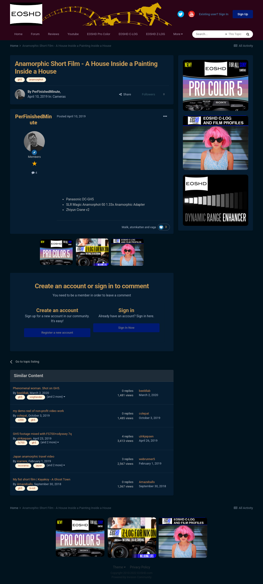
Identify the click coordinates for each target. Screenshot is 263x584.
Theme (119, 567)
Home (18, 34)
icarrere (22, 461)
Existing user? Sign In (213, 14)
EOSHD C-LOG (128, 34)
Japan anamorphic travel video (33, 456)
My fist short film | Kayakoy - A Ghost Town (41, 479)
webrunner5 (147, 459)
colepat (22, 415)
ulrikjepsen (24, 438)
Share (125, 94)
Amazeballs (25, 484)
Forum (35, 34)
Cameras (59, 96)
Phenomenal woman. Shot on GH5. (36, 388)
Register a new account (57, 332)
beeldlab (22, 393)
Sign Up (243, 14)
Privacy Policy (140, 567)
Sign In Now (126, 327)
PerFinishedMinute (46, 92)
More (178, 34)
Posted (71, 116)
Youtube (73, 34)
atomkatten (137, 227)
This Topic (235, 34)
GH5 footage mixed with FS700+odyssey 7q (42, 434)
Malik (125, 227)
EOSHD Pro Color (98, 34)
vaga (153, 227)
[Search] (209, 34)
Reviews (53, 34)
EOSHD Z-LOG (155, 34)
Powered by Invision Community (132, 577)
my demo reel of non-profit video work (38, 411)
